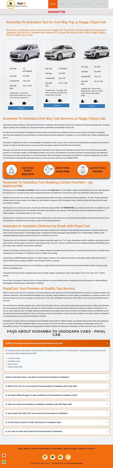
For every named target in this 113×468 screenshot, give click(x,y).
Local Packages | (56, 449)
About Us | (27, 449)
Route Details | (44, 449)
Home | (20, 449)
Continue (21, 108)
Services (76, 4)
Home (52, 4)
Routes (88, 4)
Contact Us (101, 4)
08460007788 (56, 12)
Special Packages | (70, 449)
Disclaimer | (82, 449)
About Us (64, 4)
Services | (35, 449)
